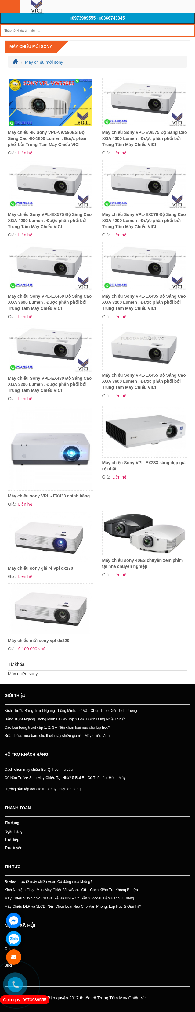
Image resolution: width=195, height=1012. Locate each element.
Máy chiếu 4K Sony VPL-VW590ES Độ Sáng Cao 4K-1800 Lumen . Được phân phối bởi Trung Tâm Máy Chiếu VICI (47, 138)
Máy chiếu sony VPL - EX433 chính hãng (49, 495)
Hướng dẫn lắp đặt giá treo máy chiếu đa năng (43, 789)
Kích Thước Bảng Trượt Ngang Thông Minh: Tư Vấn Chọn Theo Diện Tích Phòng (71, 711)
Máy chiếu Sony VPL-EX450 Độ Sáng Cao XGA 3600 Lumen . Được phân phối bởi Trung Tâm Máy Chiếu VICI (50, 302)
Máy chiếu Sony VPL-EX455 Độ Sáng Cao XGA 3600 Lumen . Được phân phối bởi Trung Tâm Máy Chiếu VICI (144, 381)
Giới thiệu (15, 695)
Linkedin (11, 957)
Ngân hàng (14, 831)
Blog (8, 965)
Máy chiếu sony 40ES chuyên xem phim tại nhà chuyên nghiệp (142, 563)
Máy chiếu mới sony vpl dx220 (38, 640)
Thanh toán (18, 808)
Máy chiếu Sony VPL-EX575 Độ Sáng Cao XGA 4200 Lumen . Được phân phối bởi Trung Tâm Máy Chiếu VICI (50, 220)
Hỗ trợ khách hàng (26, 754)
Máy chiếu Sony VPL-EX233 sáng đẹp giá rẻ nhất (144, 465)
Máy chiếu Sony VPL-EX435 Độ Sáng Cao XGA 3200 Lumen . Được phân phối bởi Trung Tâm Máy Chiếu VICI (144, 302)
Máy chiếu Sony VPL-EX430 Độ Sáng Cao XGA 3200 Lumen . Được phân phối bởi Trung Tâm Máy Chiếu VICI (50, 384)
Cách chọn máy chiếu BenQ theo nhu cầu (39, 769)
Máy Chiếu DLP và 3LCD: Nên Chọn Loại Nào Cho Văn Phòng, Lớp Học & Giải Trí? (73, 906)
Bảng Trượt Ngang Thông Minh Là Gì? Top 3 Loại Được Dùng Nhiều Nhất (65, 719)
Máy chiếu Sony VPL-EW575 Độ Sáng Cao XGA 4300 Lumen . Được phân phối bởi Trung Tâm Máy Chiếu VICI (144, 138)
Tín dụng (12, 823)
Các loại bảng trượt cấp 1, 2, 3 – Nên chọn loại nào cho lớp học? (57, 727)
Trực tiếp (12, 840)
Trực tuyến (13, 848)
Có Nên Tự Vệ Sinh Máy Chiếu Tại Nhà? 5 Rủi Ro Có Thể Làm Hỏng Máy (65, 778)
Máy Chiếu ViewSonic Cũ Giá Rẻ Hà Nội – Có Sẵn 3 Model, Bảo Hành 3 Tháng (69, 898)
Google (10, 949)
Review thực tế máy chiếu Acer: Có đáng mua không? (48, 882)
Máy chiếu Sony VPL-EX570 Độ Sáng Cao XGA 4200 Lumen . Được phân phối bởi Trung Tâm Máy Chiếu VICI (144, 220)
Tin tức (12, 866)
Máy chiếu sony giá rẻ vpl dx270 (40, 568)
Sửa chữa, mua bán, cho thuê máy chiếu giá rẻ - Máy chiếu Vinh (57, 736)
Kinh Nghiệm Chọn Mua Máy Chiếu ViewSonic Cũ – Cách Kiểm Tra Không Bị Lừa (71, 890)
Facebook (13, 940)
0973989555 (83, 18)
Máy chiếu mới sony (30, 46)
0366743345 (112, 18)
